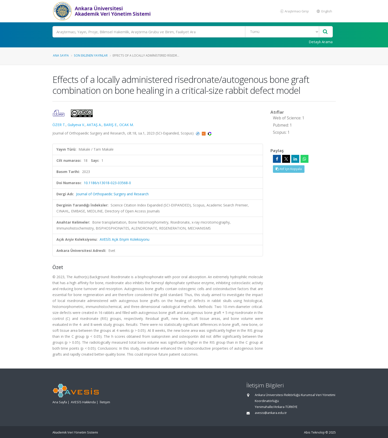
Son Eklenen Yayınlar (91, 55)
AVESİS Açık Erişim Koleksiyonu (124, 239)
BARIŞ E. (110, 124)
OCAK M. (126, 124)
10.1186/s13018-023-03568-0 (107, 182)
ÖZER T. (59, 124)
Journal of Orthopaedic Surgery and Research (112, 194)
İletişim (105, 402)
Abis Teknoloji (314, 432)
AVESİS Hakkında (83, 402)
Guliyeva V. (76, 124)
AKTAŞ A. (94, 124)
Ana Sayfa (61, 55)
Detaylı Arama (321, 41)
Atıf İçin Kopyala (289, 169)
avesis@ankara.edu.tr (271, 413)
